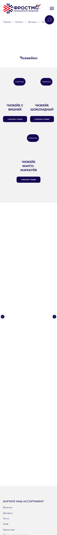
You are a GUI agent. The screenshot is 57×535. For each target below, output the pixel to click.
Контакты (8, 422)
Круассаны (9, 378)
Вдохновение (10, 448)
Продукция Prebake (13, 389)
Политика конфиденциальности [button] (15, 505)
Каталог (19, 21)
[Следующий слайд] (54, 299)
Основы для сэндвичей (15, 383)
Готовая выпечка (12, 395)
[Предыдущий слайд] (2, 299)
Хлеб (5, 372)
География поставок (14, 417)
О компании (9, 411)
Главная (7, 21)
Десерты (32, 21)
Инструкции (9, 443)
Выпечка (7, 356)
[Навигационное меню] (52, 8)
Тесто (6, 367)
